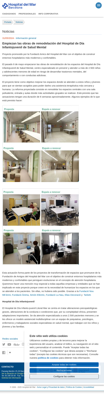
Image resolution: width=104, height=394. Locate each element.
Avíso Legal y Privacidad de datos (51, 387)
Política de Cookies (74, 387)
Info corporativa (48, 14)
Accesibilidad (88, 387)
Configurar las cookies (64, 376)
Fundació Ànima (20, 295)
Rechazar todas (64, 370)
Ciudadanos (9, 14)
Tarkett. (87, 295)
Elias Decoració (73, 295)
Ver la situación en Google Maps (15, 373)
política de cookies (48, 357)
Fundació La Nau (54, 295)
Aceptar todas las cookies (64, 364)
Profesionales (27, 14)
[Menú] (99, 5)
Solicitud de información (11, 378)
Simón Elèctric (37, 295)
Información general (26, 38)
